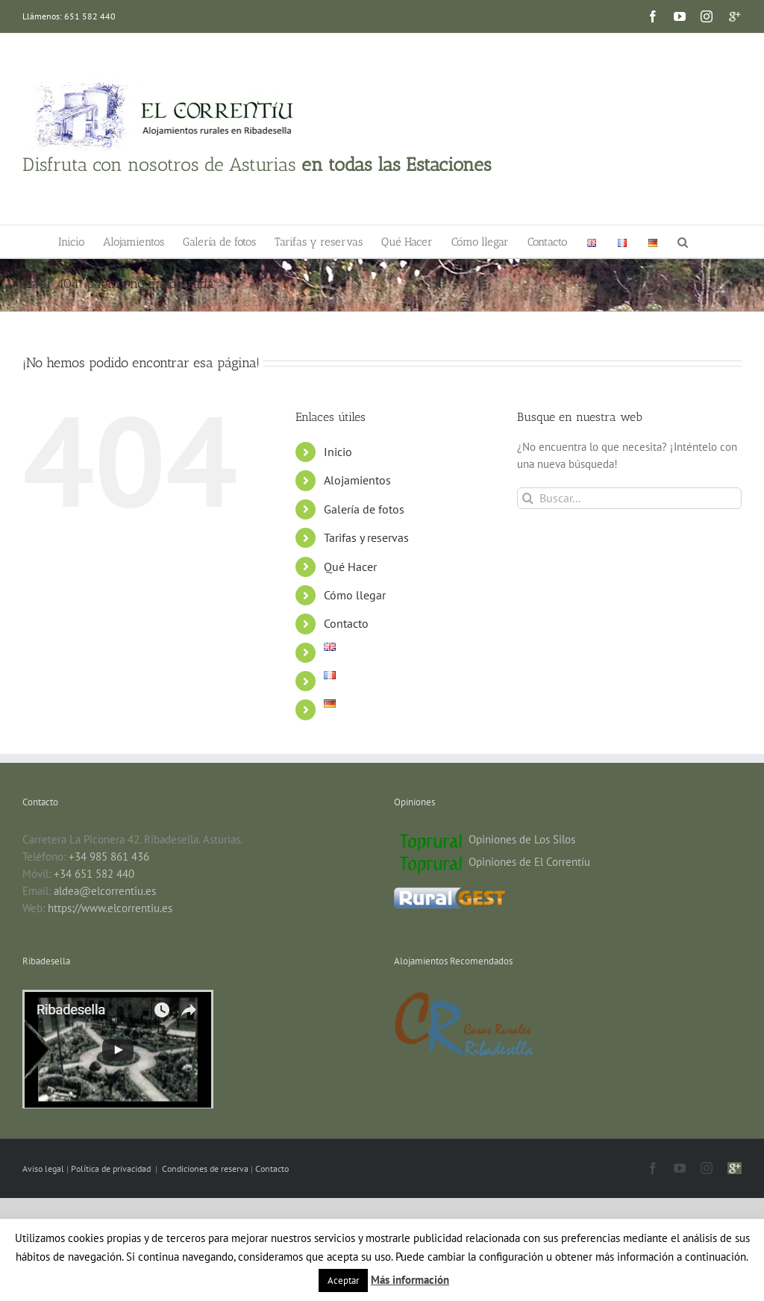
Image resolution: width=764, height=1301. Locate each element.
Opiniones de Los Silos (522, 839)
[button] (682, 241)
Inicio (338, 451)
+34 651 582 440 (94, 874)
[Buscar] (528, 498)
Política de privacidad (112, 1168)
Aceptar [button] (343, 1280)
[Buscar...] (629, 498)
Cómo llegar (355, 594)
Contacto (346, 623)
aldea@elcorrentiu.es (105, 891)
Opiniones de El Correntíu (529, 862)
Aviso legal (44, 1168)
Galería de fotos (364, 509)
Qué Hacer (350, 566)
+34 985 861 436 (109, 856)
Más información (410, 1280)
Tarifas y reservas (366, 537)
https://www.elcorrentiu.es (110, 908)
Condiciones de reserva (205, 1168)
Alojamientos (357, 479)
